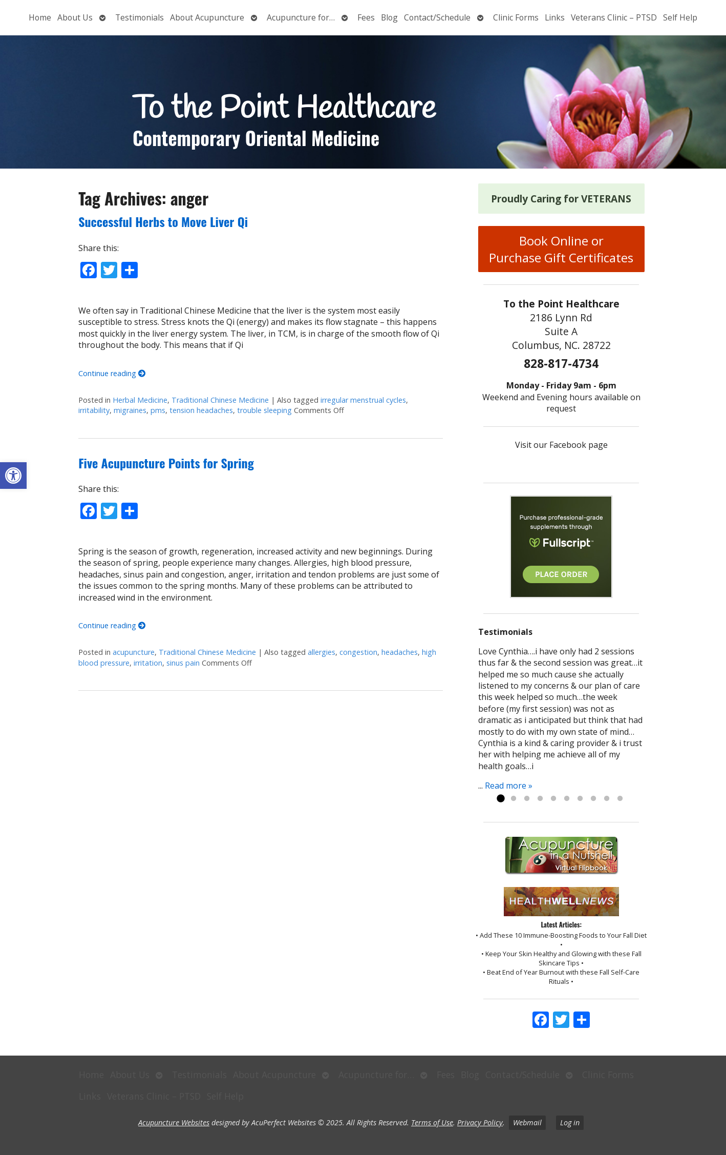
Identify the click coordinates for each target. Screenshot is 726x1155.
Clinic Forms (516, 17)
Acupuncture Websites (173, 1122)
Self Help (680, 17)
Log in (570, 1122)
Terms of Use (432, 1122)
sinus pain (183, 663)
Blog (389, 17)
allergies (321, 652)
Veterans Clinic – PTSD (614, 17)
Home (40, 17)
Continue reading (111, 373)
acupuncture (134, 652)
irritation (148, 663)
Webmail (527, 1122)
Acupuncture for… (301, 17)
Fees (366, 17)
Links (555, 17)
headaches (399, 652)
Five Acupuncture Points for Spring (166, 462)
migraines (130, 410)
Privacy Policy (480, 1122)
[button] (13, 475)
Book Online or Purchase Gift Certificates (561, 249)
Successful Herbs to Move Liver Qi (163, 221)
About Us (75, 17)
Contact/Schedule (437, 17)
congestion (358, 652)
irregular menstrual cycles (363, 400)
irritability (94, 410)
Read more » (508, 785)
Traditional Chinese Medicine (220, 400)
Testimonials (139, 17)
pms (158, 410)
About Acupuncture (207, 17)
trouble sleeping (264, 410)
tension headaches (201, 410)
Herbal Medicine (140, 400)
